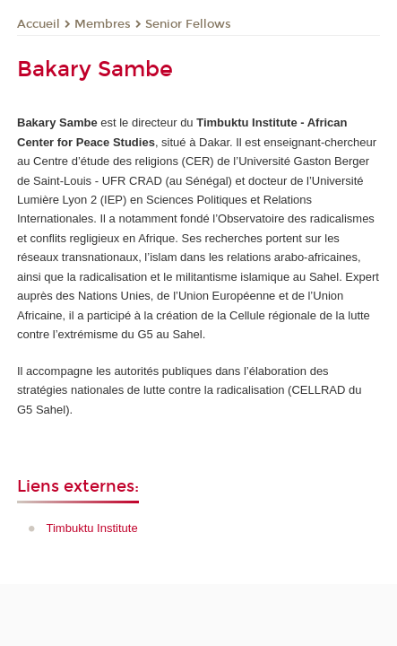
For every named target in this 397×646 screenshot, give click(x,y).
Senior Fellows (188, 24)
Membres (102, 24)
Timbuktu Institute (92, 528)
